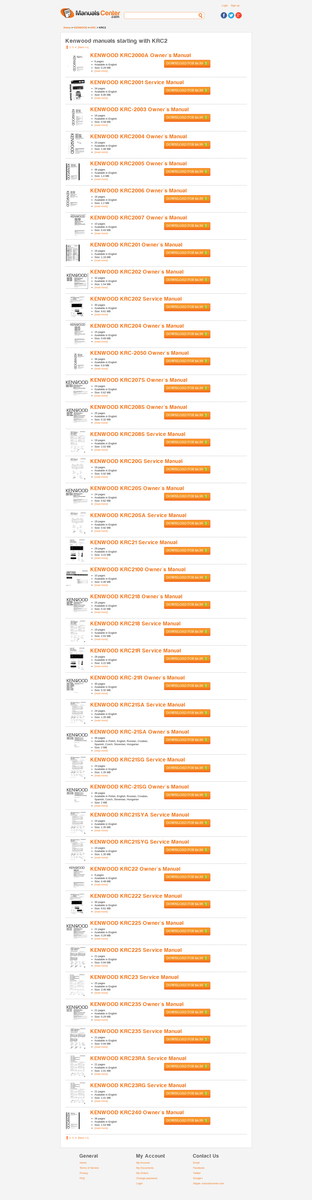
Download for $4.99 (187, 63)
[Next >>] (83, 47)
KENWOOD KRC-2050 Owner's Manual (140, 353)
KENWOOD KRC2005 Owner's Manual (139, 164)
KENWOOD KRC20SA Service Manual (139, 515)
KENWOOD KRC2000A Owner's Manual (141, 55)
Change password (146, 1178)
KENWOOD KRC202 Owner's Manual (137, 272)
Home (67, 27)
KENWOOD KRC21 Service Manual (134, 542)
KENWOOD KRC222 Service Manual (136, 896)
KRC (93, 27)
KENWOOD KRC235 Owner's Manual (137, 1004)
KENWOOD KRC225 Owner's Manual (137, 923)
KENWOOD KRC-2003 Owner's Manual (140, 109)
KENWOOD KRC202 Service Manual (136, 299)
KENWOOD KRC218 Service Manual (136, 624)
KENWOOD (80, 27)
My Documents (145, 1167)
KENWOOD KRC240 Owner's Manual (137, 1112)
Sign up (235, 5)
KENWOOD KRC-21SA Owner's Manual (140, 732)
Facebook (198, 1167)
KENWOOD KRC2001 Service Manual (137, 82)
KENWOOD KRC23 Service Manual (135, 977)
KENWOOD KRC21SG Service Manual (138, 760)
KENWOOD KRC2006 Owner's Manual (139, 191)
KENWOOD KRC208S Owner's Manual (139, 407)
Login (225, 5)
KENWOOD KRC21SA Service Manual (138, 705)
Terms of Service (89, 1167)
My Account (143, 1162)
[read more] (101, 70)
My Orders (142, 1173)
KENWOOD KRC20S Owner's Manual (137, 488)
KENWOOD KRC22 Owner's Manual (136, 869)
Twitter (197, 1173)
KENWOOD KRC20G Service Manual (137, 461)
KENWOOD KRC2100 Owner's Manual (138, 569)
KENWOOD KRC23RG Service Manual (138, 1085)
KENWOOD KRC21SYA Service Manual (140, 815)
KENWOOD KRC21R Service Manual (136, 651)
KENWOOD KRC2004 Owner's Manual (139, 137)
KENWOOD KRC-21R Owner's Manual (138, 678)
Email (196, 1162)
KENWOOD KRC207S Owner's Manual (139, 380)
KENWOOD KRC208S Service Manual (138, 434)
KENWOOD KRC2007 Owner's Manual (139, 218)
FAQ (82, 1178)
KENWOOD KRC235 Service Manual (136, 1031)
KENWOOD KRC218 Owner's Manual (137, 597)
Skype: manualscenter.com (208, 1183)
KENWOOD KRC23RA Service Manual (139, 1058)
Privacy (84, 1173)
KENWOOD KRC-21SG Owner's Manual (140, 787)
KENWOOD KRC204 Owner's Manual (137, 326)
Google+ (198, 1178)
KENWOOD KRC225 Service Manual (136, 950)
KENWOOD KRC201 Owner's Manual (137, 245)
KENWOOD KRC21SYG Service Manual (140, 842)
